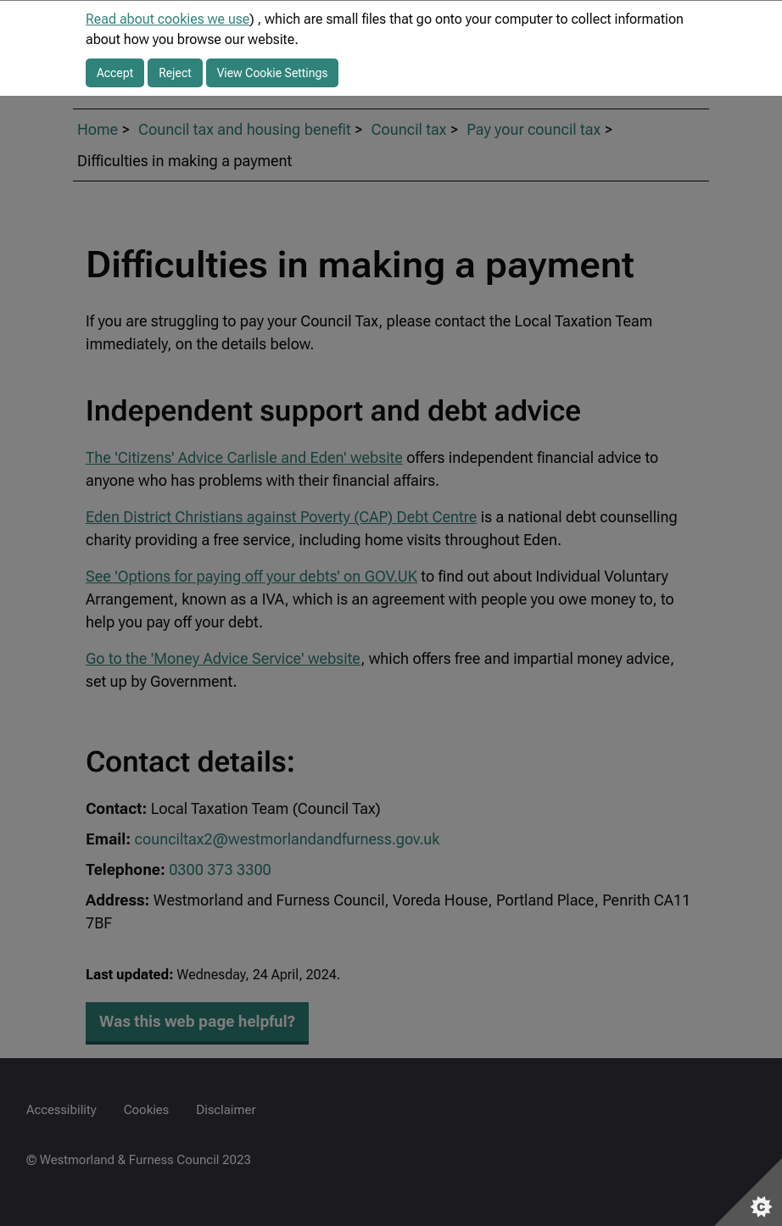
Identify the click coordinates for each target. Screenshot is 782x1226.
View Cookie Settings (272, 73)
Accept (115, 73)
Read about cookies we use (167, 19)
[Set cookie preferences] (748, 1192)
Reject (175, 73)
